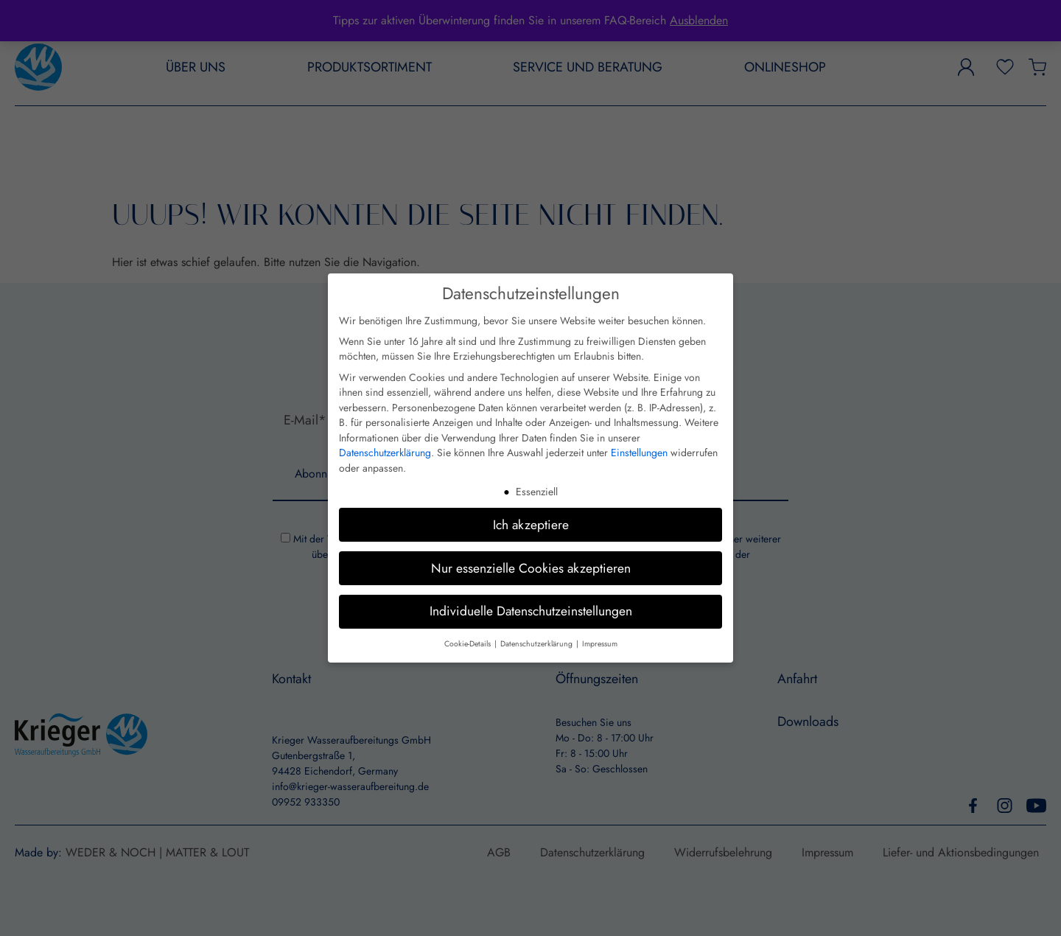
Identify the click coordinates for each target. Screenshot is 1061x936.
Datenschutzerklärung (385, 452)
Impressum (599, 643)
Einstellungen (639, 452)
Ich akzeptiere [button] (531, 524)
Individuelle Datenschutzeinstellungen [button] (531, 611)
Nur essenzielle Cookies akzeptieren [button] (531, 567)
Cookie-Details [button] (468, 643)
